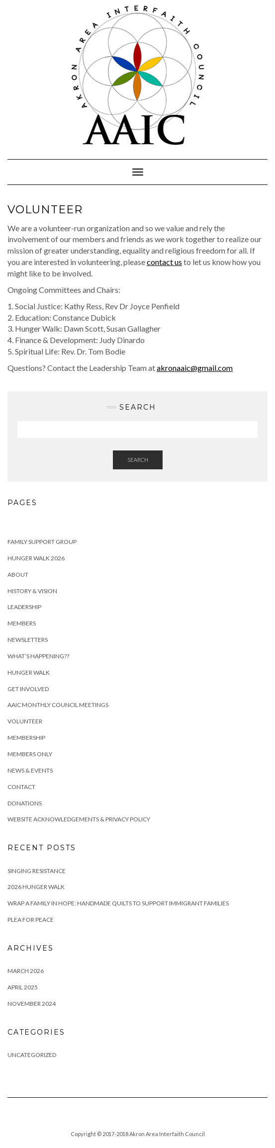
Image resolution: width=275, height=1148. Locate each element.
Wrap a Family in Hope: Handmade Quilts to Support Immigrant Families (118, 903)
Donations (24, 803)
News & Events (30, 770)
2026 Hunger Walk (36, 886)
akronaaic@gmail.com (195, 367)
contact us (164, 261)
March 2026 (25, 970)
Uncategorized (31, 1055)
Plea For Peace (30, 919)
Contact (21, 787)
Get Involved (28, 689)
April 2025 (22, 987)
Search (137, 459)
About (17, 574)
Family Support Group (42, 541)
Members (21, 623)
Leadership (24, 607)
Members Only (29, 754)
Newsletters (27, 639)
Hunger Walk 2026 (36, 558)
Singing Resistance (36, 871)
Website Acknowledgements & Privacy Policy (78, 819)
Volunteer (24, 721)
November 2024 (31, 1003)
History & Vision (32, 591)
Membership (26, 737)
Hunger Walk (28, 672)
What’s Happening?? (38, 656)
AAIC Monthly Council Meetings (57, 704)
